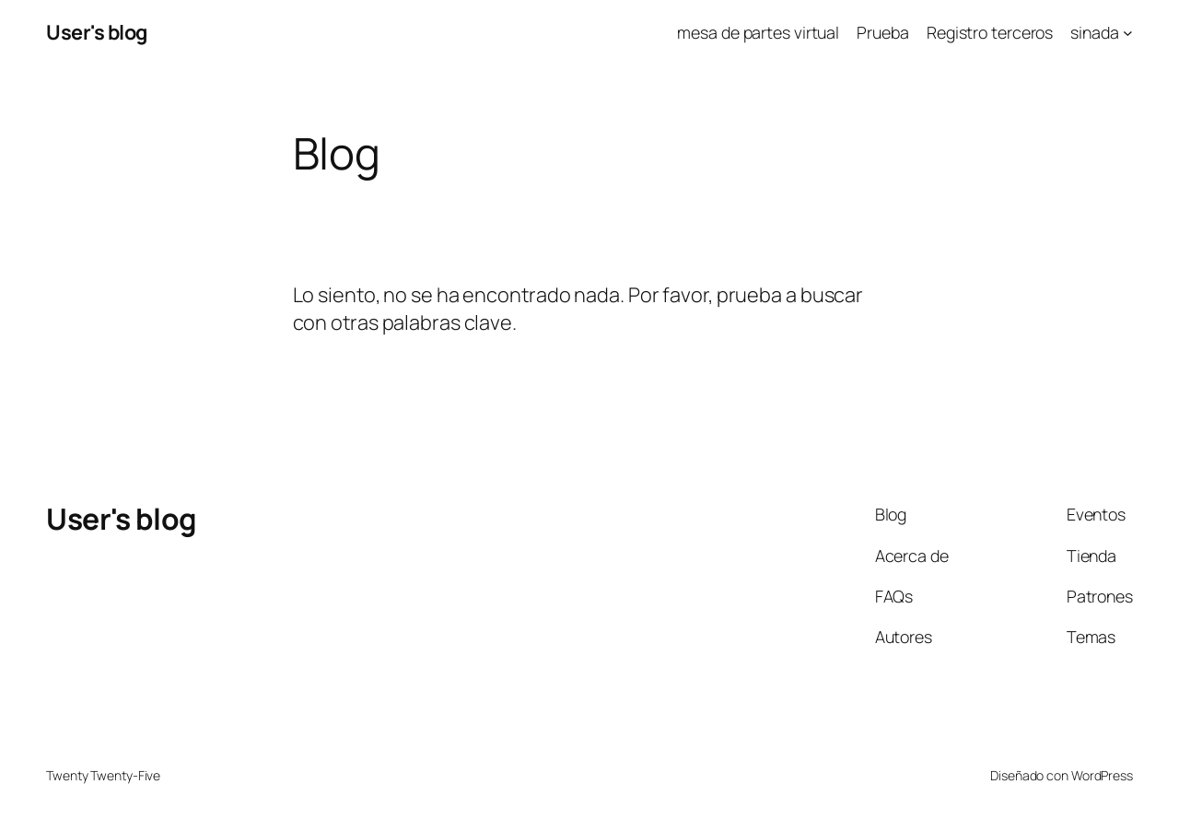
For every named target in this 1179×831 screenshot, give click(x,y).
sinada (1094, 32)
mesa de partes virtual (758, 32)
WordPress (1102, 775)
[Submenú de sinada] (1128, 33)
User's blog (96, 32)
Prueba (882, 32)
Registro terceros (990, 32)
